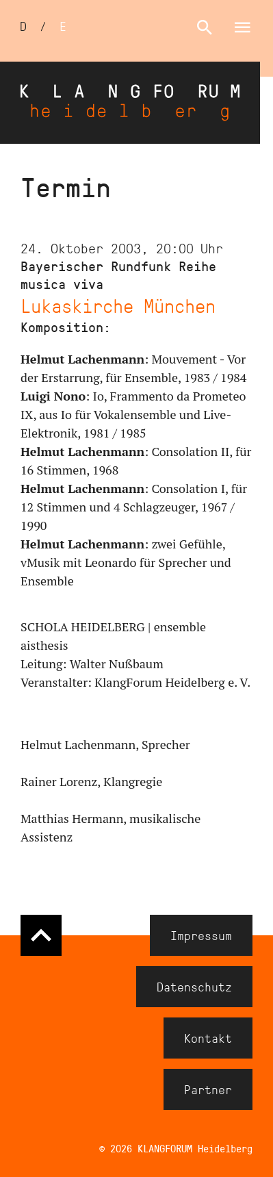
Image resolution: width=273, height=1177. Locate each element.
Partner (208, 1089)
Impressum (201, 935)
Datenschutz (194, 986)
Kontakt (208, 1038)
